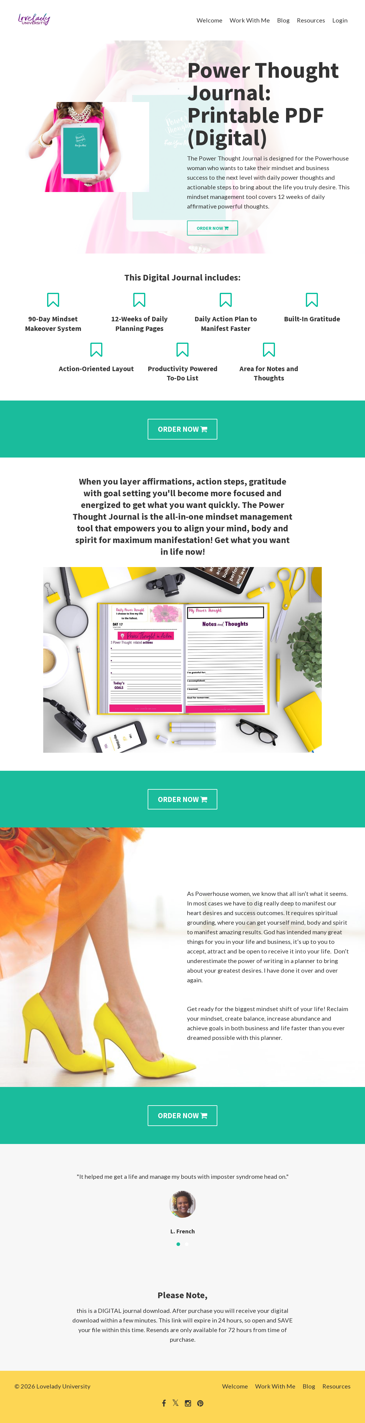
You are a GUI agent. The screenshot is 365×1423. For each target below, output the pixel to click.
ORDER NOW (212, 228)
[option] (182, 1198)
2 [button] (187, 1244)
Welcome (209, 20)
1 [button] (178, 1244)
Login (340, 20)
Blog (283, 20)
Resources (311, 20)
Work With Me (250, 20)
